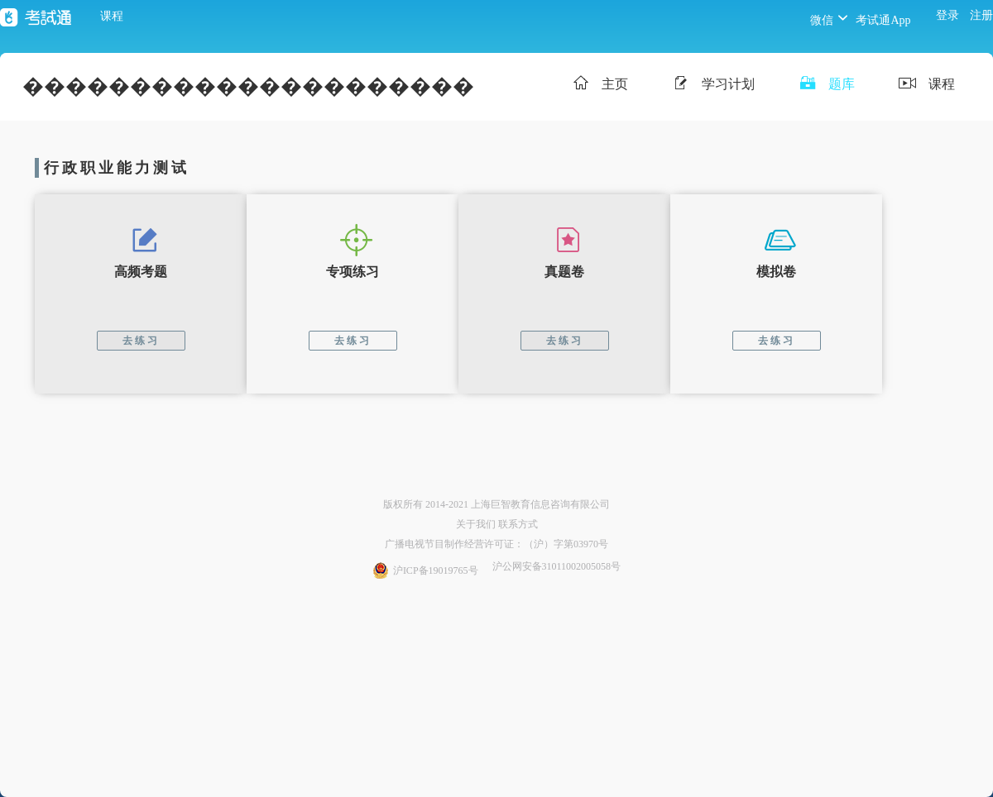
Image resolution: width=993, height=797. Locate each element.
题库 (824, 85)
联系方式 (518, 524)
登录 (947, 15)
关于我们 (476, 524)
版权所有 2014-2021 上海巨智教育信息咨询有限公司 (496, 504)
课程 (111, 16)
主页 (598, 85)
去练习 (141, 340)
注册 (981, 15)
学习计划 (711, 85)
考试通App (883, 20)
